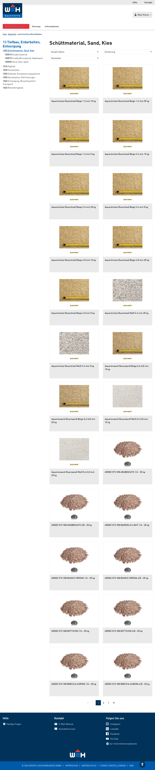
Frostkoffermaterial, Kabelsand (23, 58)
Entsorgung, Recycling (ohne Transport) (19, 82)
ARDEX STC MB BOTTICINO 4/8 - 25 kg (123, 631)
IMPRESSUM (71, 765)
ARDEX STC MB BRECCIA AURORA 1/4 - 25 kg (73, 684)
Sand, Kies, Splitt (17, 61)
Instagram (115, 724)
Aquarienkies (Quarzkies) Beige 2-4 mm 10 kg (127, 154)
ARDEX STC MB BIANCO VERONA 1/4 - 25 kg (73, 578)
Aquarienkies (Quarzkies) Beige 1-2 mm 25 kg (127, 101)
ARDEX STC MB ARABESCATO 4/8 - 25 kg (71, 525)
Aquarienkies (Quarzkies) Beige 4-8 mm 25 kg (127, 260)
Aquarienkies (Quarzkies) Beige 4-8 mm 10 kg (73, 260)
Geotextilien (11, 70)
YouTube (114, 738)
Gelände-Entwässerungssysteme (21, 73)
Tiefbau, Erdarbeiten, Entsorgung (22, 44)
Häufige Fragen (13, 724)
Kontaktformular (67, 729)
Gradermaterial (16, 54)
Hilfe (135, 2)
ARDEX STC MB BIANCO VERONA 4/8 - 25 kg (126, 578)
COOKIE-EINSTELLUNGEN (113, 765)
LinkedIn (114, 729)
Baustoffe (12, 34)
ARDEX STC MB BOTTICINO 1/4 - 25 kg (70, 631)
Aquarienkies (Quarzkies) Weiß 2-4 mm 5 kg (72, 366)
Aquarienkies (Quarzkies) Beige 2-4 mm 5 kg (126, 207)
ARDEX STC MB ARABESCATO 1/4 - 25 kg (125, 472)
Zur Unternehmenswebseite (123, 743)
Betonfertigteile (13, 87)
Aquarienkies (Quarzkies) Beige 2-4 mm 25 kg (73, 207)
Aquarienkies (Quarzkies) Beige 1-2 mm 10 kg (73, 101)
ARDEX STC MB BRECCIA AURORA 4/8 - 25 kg (127, 684)
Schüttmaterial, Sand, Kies (18, 50)
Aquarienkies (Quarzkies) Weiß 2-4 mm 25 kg (126, 313)
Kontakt (148, 2)
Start (5, 34)
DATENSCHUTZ (89, 765)
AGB (131, 765)
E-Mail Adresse (66, 724)
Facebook (114, 733)
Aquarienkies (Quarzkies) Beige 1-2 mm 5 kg (73, 154)
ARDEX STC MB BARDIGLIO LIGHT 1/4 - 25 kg (127, 525)
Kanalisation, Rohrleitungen (19, 77)
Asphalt (9, 66)
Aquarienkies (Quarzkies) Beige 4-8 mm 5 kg (73, 313)
